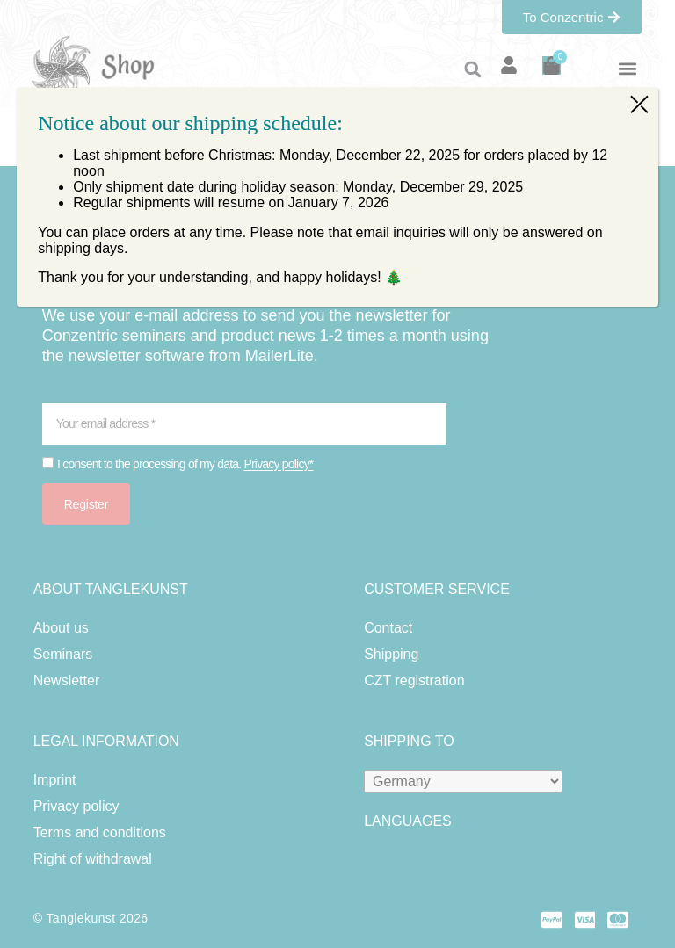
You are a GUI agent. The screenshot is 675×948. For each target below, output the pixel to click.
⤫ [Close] (639, 102)
